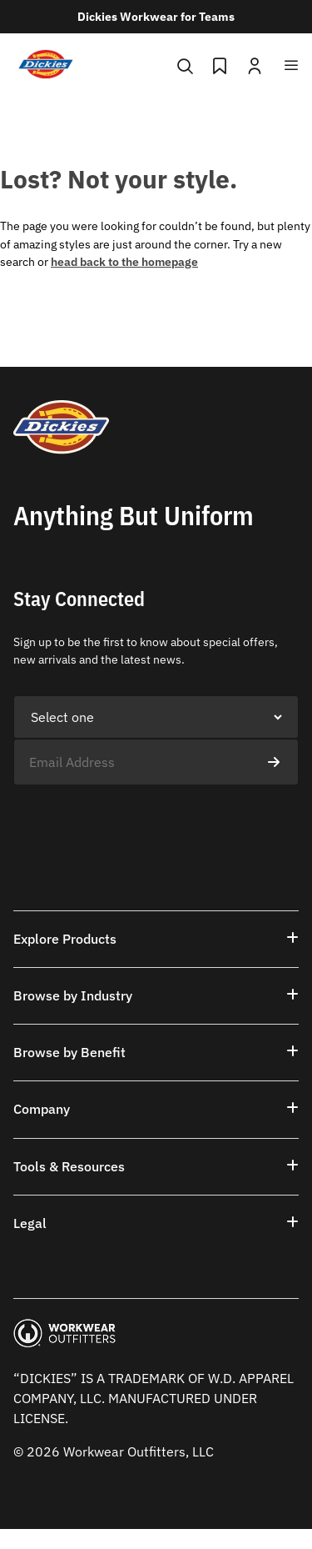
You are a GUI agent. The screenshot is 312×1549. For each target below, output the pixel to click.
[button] (156, 939)
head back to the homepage (124, 261)
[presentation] (139, 817)
